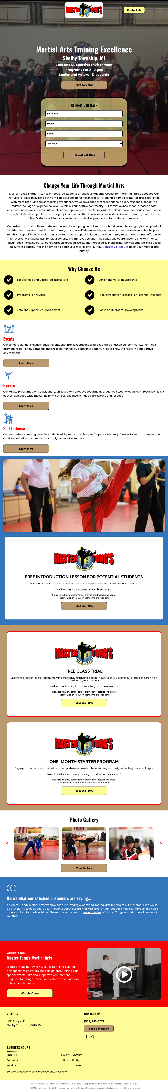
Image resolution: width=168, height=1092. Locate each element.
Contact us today (114, 247)
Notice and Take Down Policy (100, 1083)
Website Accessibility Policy (125, 1083)
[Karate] (9, 381)
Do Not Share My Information (58, 1083)
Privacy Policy (37, 1083)
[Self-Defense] (9, 423)
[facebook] (86, 1037)
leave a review (92, 912)
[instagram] (92, 1037)
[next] (161, 843)
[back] (7, 843)
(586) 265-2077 (94, 1021)
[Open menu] (159, 10)
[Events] (9, 334)
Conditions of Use (79, 1083)
